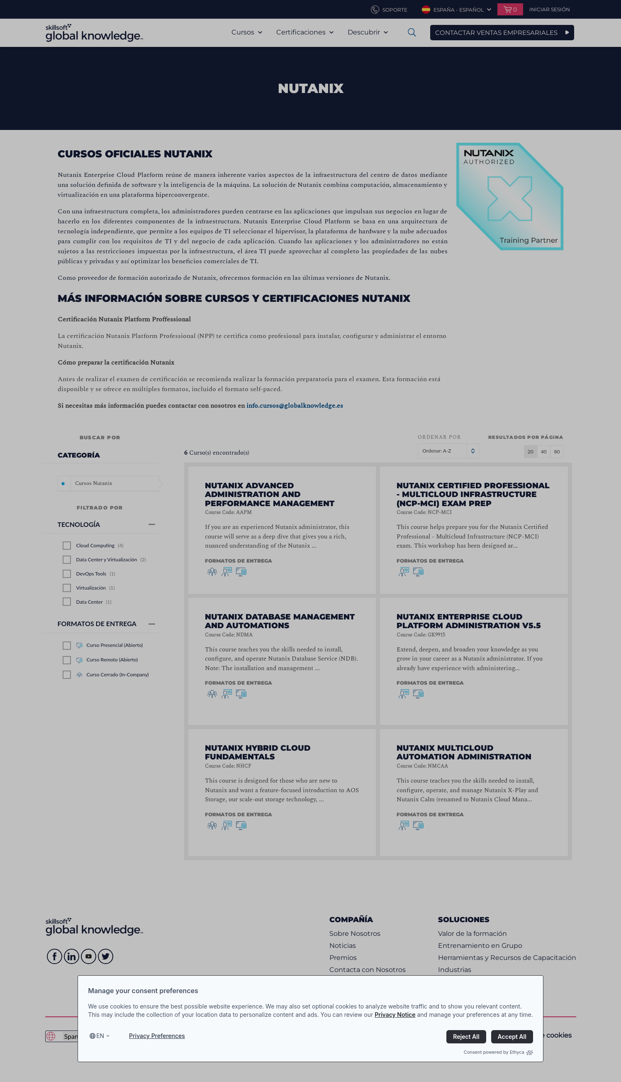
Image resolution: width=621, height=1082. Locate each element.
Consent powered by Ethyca (498, 1052)
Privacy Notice (395, 1014)
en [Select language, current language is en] (100, 1035)
